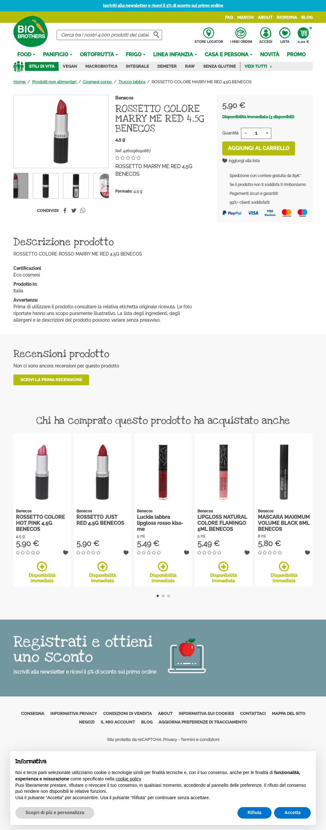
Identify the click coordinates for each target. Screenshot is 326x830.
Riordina (287, 17)
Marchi (245, 17)
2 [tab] (163, 596)
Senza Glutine (219, 66)
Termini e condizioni (200, 739)
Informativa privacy (73, 713)
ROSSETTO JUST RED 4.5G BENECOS (100, 520)
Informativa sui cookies (206, 713)
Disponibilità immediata (42, 572)
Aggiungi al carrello (258, 148)
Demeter (167, 66)
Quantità (230, 133)
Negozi (87, 722)
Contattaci (253, 713)
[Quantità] (256, 133)
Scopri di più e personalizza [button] (54, 812)
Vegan (70, 66)
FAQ (229, 17)
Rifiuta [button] (255, 812)
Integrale (137, 66)
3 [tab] (168, 596)
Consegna (32, 713)
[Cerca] (109, 35)
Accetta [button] (292, 812)
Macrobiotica (101, 66)
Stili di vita (41, 66)
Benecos (124, 97)
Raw (190, 66)
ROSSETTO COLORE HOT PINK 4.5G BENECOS (40, 523)
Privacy (170, 739)
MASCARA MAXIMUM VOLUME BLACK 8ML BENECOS (284, 523)
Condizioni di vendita (127, 713)
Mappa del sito (288, 713)
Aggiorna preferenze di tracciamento (203, 722)
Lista (284, 35)
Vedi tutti (258, 66)
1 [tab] (157, 596)
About (265, 17)
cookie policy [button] (128, 778)
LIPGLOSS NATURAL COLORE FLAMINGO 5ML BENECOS (222, 523)
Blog (307, 17)
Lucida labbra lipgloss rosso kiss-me (160, 523)
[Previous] (103, 185)
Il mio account (118, 722)
